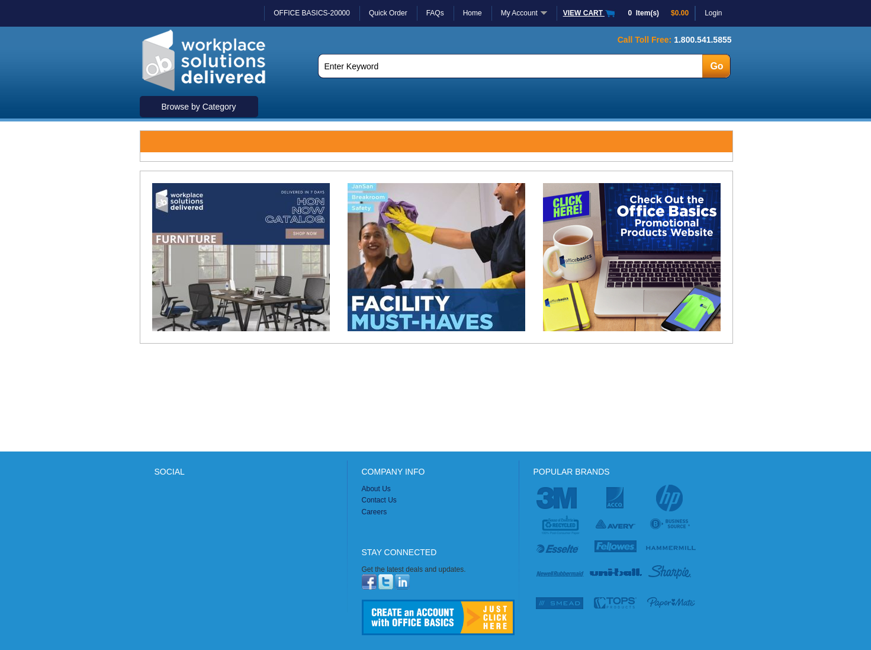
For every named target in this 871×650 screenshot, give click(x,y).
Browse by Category (198, 106)
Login (713, 13)
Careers (374, 512)
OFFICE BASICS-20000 (312, 13)
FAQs (435, 13)
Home (472, 13)
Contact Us (379, 500)
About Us (376, 489)
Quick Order (388, 13)
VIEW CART (589, 13)
